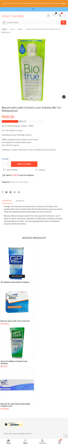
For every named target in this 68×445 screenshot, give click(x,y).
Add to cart (24, 164)
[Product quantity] (4, 164)
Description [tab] (6, 201)
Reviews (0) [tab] (20, 201)
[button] (37, 99)
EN (33, 9)
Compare (41, 170)
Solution (26, 182)
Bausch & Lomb (16, 182)
